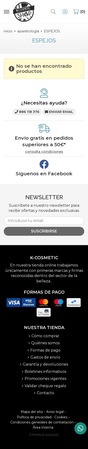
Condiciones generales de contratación (42, 422)
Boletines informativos (45, 371)
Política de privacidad (34, 417)
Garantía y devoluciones (45, 364)
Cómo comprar (45, 336)
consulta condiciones (44, 152)
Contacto (45, 393)
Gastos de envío (45, 357)
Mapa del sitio (32, 412)
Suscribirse (44, 231)
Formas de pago (45, 350)
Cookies (60, 417)
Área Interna (43, 427)
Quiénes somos (45, 343)
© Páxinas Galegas (44, 435)
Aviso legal (55, 412)
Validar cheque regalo (45, 386)
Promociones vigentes (45, 378)
